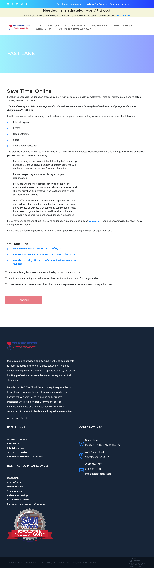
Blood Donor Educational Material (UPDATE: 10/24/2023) (44, 254)
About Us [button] (52, 26)
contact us (95, 221)
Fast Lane (62, 4)
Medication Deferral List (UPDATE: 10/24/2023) (39, 248)
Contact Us (13, 443)
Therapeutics (14, 491)
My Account (77, 4)
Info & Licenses (15, 448)
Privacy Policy (136, 564)
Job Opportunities (17, 452)
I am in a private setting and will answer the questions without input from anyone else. (53, 278)
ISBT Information (16, 482)
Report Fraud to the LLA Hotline (25, 456)
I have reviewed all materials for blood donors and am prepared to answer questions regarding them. (61, 284)
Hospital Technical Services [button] (73, 29)
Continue (24, 300)
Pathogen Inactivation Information (26, 504)
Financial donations (121, 4)
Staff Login (134, 566)
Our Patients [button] (42, 29)
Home (38, 26)
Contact (133, 558)
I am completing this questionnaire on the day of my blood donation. (44, 272)
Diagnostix (13, 478)
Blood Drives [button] (98, 26)
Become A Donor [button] (74, 26)
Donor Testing (15, 486)
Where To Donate (97, 4)
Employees (134, 561)
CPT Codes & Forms (18, 499)
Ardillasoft (89, 563)
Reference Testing (17, 495)
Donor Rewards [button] (121, 26)
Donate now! (123, 15)
